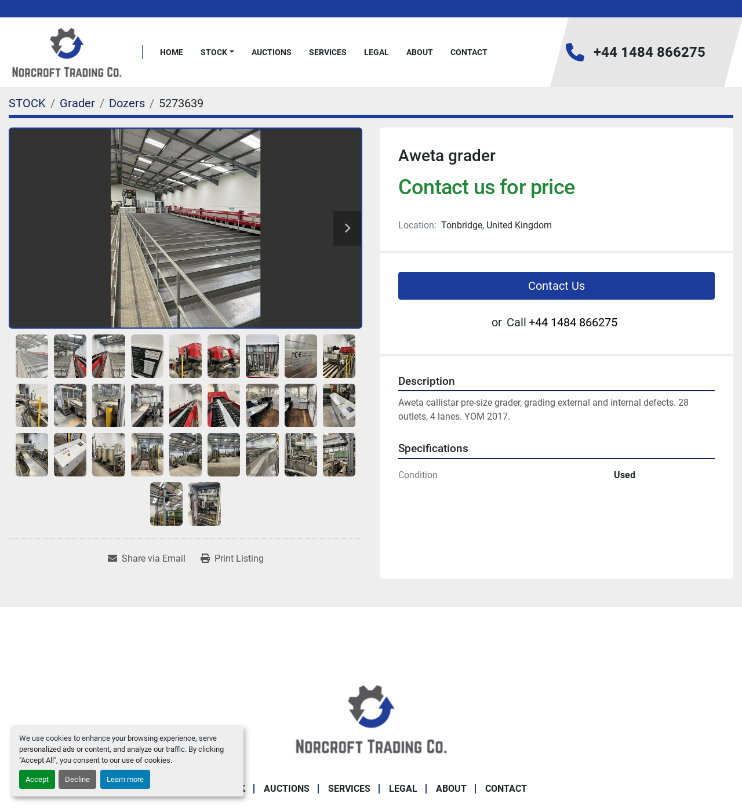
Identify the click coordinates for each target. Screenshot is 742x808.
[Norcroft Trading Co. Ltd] (371, 717)
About (419, 52)
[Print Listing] (232, 559)
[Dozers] (127, 103)
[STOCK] (27, 103)
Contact (469, 52)
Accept (37, 779)
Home (171, 52)
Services (328, 52)
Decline (77, 779)
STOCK (214, 52)
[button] (217, 52)
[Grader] (77, 103)
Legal (376, 52)
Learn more (125, 779)
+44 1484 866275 (649, 52)
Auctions (272, 52)
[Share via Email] (146, 559)
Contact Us (556, 286)
